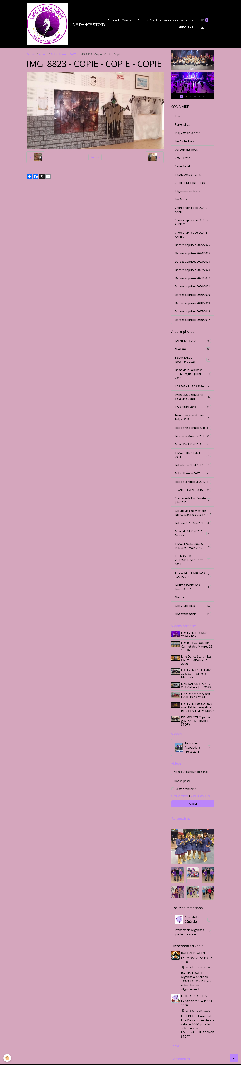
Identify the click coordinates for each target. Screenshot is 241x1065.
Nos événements (193, 614)
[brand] (62, 24)
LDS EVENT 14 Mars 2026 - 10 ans (194, 634)
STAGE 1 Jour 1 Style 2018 (193, 454)
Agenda (187, 20)
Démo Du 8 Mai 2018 (193, 444)
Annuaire (171, 20)
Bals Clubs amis (193, 605)
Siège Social (182, 166)
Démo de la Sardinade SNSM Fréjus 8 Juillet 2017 (193, 374)
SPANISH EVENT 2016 (193, 490)
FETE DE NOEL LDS (194, 996)
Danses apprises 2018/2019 (192, 303)
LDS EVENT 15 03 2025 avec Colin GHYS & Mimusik (196, 673)
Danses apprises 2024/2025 (192, 253)
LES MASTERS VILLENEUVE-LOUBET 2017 (193, 560)
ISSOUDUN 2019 (193, 407)
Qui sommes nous (186, 149)
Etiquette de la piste (187, 133)
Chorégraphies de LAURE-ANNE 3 (191, 234)
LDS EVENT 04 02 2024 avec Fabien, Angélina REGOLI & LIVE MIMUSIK (197, 707)
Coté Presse (182, 157)
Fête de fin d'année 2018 (193, 427)
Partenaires (182, 124)
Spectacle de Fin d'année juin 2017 (193, 500)
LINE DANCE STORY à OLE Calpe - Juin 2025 (196, 685)
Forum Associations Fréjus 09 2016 (193, 587)
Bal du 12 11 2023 (193, 341)
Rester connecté (185, 788)
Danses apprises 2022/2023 (192, 269)
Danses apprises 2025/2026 (192, 244)
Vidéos (155, 20)
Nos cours (193, 597)
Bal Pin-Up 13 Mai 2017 (193, 523)
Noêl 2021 (193, 349)
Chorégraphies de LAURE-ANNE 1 (191, 209)
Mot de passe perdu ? (202, 795)
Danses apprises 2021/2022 (192, 278)
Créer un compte (179, 795)
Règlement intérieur (187, 191)
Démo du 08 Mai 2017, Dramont (193, 533)
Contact (128, 20)
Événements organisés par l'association (193, 932)
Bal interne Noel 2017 (193, 465)
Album (142, 20)
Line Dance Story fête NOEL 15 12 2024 (196, 695)
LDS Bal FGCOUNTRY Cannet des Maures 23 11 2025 (196, 646)
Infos (178, 116)
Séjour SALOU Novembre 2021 (193, 359)
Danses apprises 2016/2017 (192, 319)
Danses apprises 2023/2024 (192, 261)
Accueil (113, 20)
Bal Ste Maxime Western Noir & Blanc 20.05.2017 (193, 512)
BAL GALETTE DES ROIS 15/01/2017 (193, 574)
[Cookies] (7, 1058)
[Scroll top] (234, 1058)
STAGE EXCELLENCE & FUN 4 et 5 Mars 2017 (193, 545)
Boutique (186, 26)
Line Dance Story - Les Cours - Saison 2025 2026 (196, 659)
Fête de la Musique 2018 (193, 436)
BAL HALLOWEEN (193, 953)
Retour (95, 157)
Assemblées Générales (193, 919)
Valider (192, 803)
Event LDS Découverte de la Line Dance (193, 396)
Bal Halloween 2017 (63, 54)
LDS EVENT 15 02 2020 (193, 386)
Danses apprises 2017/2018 (192, 311)
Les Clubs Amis (184, 141)
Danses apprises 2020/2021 (192, 286)
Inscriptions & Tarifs (188, 174)
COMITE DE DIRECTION (190, 182)
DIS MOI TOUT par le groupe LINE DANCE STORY (195, 720)
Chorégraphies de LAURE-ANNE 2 (191, 222)
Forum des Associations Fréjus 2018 (193, 417)
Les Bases (181, 199)
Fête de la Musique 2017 (193, 481)
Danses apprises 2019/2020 (192, 294)
